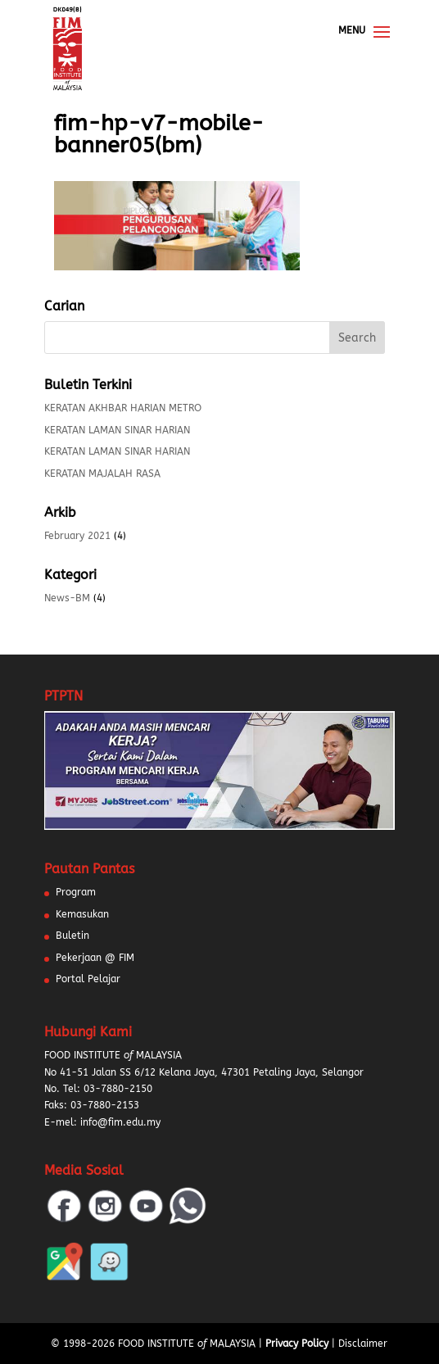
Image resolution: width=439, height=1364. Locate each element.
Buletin (72, 935)
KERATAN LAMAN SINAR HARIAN (117, 430)
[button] (32, 1331)
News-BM (67, 598)
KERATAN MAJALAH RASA (102, 473)
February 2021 (77, 536)
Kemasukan (82, 914)
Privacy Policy (296, 1343)
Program (76, 892)
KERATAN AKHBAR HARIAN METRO (122, 408)
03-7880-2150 (118, 1088)
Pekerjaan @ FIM (95, 957)
